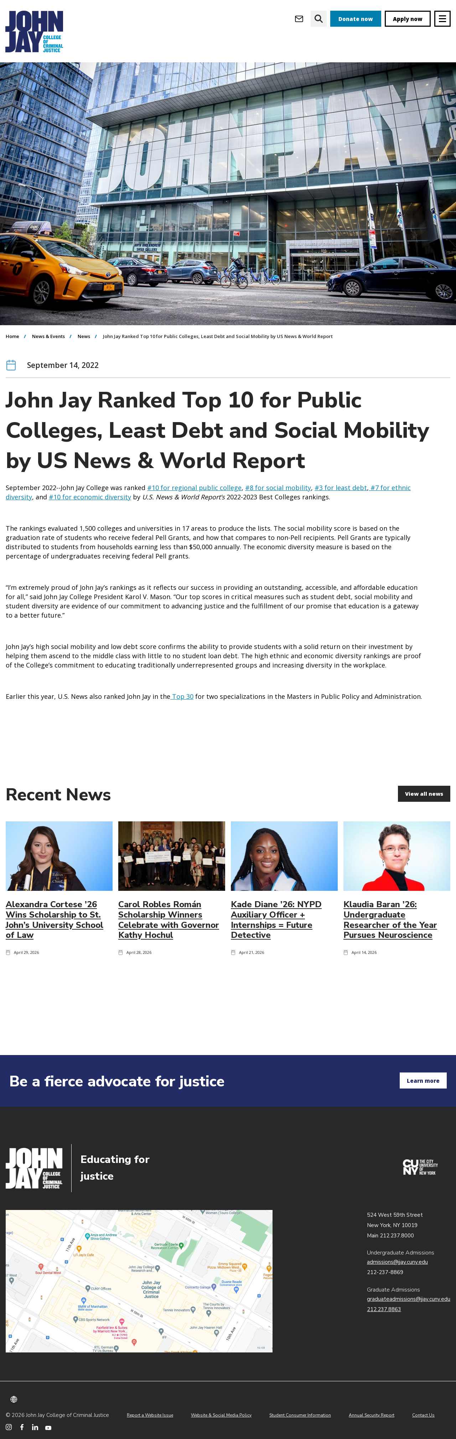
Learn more (423, 1080)
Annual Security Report (371, 1415)
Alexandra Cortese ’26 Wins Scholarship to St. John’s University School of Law (55, 961)
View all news (423, 834)
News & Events (48, 377)
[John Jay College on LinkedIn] (35, 1427)
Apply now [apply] (408, 18)
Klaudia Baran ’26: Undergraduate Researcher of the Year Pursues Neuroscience (390, 961)
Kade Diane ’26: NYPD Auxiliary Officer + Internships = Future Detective (276, 961)
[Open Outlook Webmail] (299, 19)
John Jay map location (139, 1281)
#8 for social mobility (278, 528)
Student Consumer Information (300, 1415)
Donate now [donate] (355, 18)
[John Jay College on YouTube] (48, 1427)
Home (12, 377)
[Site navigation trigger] (442, 19)
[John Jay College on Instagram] (9, 1427)
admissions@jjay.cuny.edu (397, 1262)
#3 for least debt (341, 528)
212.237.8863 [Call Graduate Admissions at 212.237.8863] (384, 1309)
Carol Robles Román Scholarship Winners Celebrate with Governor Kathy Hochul (168, 961)
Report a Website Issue (150, 1415)
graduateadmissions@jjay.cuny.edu (408, 1299)
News (84, 377)
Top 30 (181, 737)
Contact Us (423, 1415)
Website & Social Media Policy (221, 1415)
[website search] (319, 19)
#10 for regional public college (194, 528)
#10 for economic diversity (90, 538)
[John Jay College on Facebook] (22, 1427)
